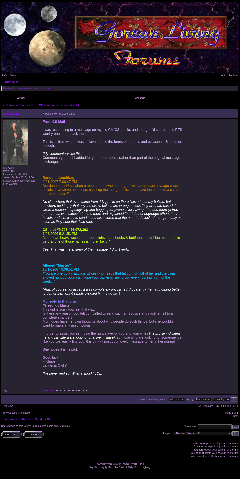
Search (14, 75)
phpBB (110, 464)
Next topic (25, 412)
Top (5, 390)
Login (223, 75)
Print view (7, 406)
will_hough (146, 467)
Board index (10, 419)
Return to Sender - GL (20, 105)
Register (233, 75)
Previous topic (10, 412)
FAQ (4, 75)
